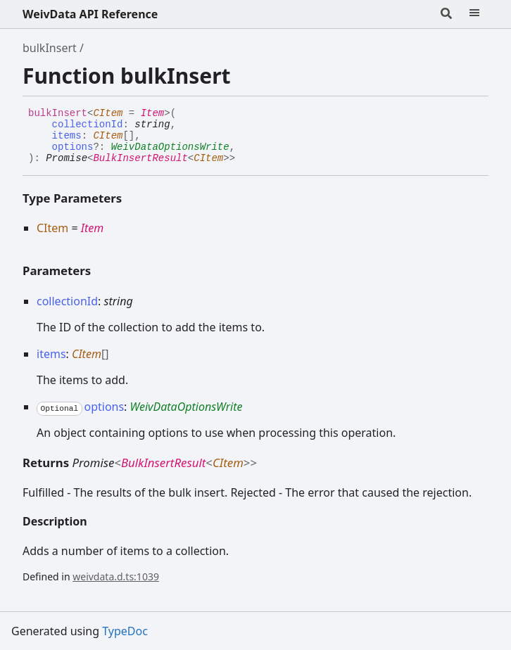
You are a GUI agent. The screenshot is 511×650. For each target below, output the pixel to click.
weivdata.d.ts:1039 (115, 576)
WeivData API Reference (90, 14)
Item (153, 113)
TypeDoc (125, 631)
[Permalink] (246, 159)
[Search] (446, 14)
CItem (107, 113)
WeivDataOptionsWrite (170, 147)
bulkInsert (50, 48)
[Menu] (474, 14)
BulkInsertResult (140, 158)
